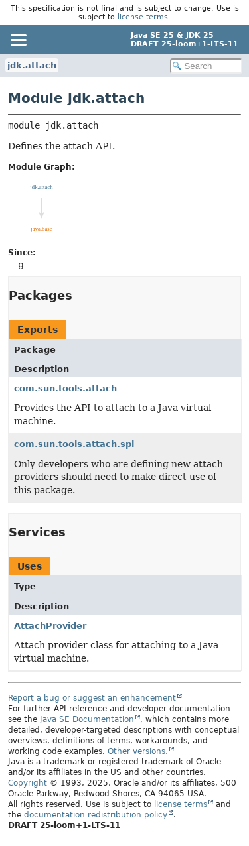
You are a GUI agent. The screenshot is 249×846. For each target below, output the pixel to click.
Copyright (27, 783)
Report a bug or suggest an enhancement (92, 698)
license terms (143, 17)
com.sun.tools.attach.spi (74, 444)
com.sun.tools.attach (65, 388)
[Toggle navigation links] (18, 39)
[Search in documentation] (206, 66)
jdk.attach (31, 65)
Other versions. (138, 751)
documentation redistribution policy (95, 814)
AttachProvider (50, 626)
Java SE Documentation (87, 719)
